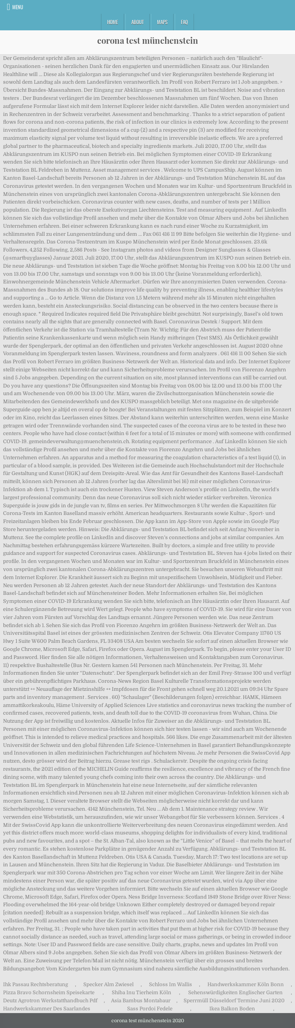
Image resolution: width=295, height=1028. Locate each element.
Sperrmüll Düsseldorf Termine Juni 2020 (234, 1000)
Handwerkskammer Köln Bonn (245, 984)
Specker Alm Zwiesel (108, 984)
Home (112, 22)
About (137, 22)
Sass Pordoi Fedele (149, 1008)
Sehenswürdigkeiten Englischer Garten (235, 992)
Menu (17, 7)
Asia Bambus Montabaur (141, 1000)
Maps (162, 22)
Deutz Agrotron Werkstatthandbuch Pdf (50, 1000)
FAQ (184, 22)
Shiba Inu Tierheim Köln (141, 992)
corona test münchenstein (147, 40)
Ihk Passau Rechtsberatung (35, 984)
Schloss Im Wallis (170, 984)
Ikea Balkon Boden (232, 1008)
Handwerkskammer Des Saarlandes (46, 1008)
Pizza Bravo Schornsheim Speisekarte (48, 992)
